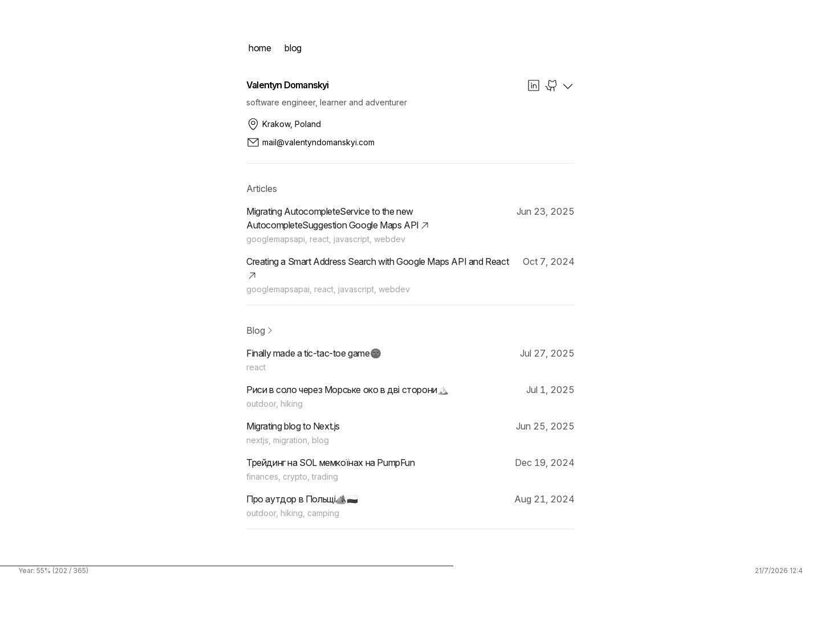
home (260, 48)
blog (292, 48)
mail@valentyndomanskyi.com (310, 142)
